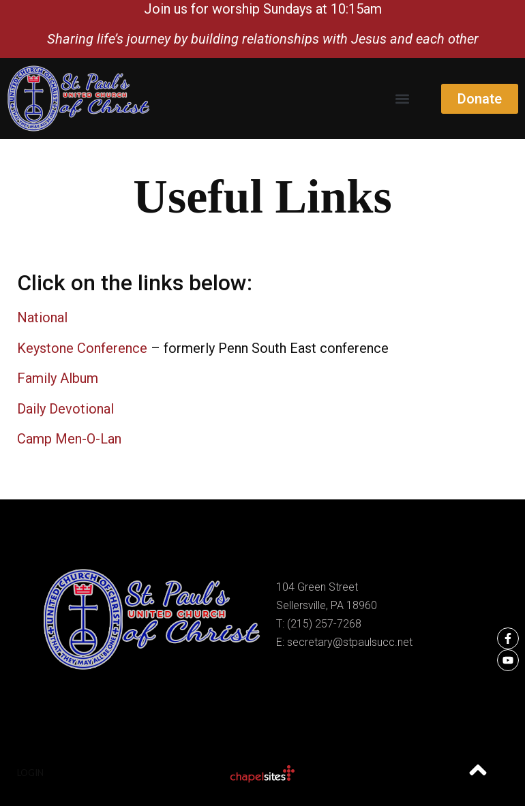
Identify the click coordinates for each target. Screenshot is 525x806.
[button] (402, 98)
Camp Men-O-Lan (69, 439)
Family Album (57, 378)
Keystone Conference (82, 348)
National (42, 317)
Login (30, 772)
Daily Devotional (65, 409)
